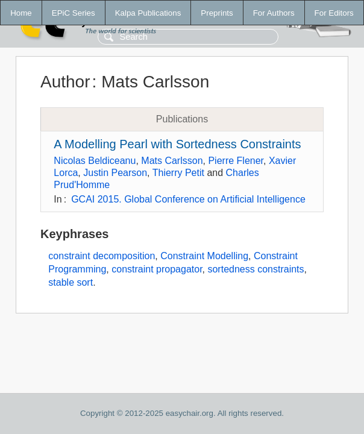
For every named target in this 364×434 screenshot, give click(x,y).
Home (21, 12)
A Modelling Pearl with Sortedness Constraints (177, 144)
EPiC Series (73, 12)
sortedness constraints (255, 269)
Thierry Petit (178, 173)
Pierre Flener (235, 161)
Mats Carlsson (171, 161)
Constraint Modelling (204, 256)
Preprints (217, 12)
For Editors (334, 12)
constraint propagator (156, 269)
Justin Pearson (115, 173)
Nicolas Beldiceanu (95, 161)
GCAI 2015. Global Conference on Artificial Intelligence (188, 199)
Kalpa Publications (148, 12)
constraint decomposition (101, 256)
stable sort (70, 282)
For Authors (274, 12)
